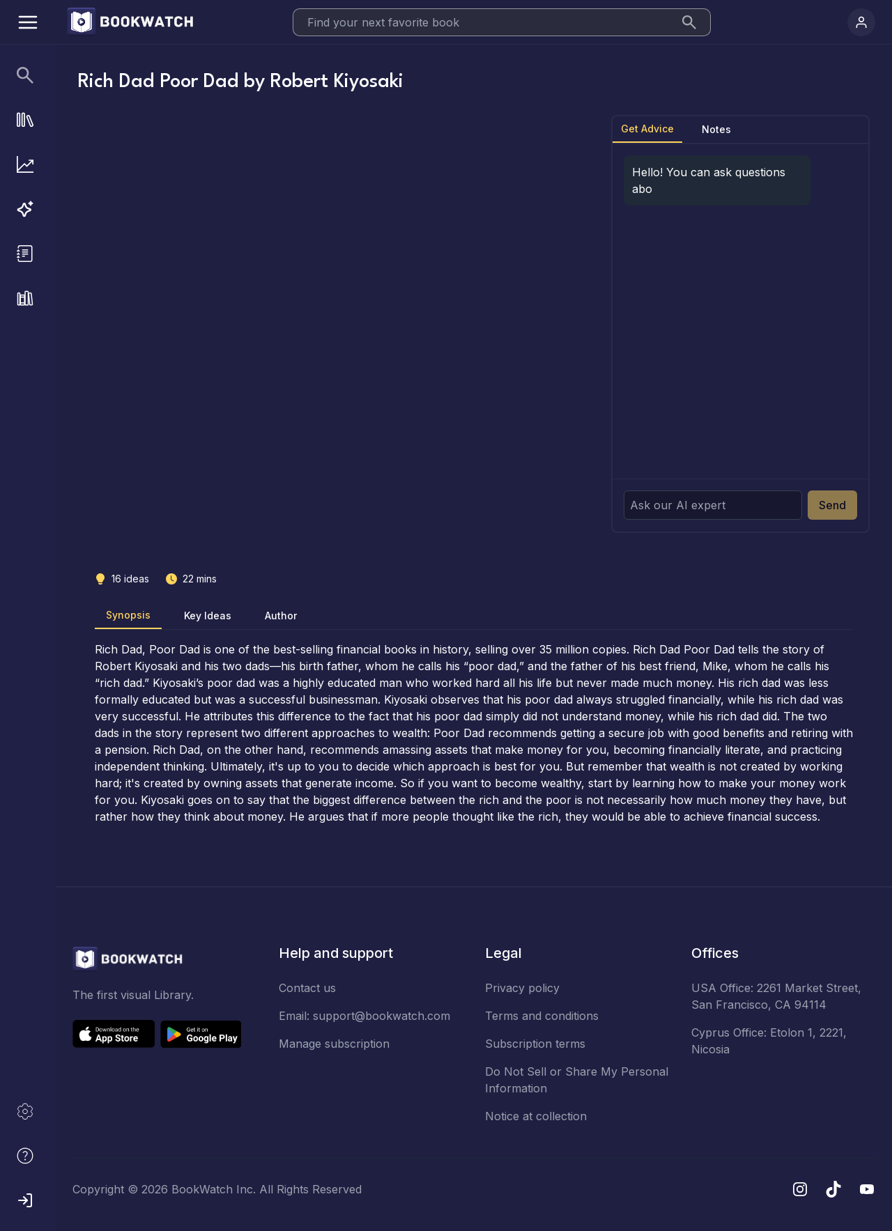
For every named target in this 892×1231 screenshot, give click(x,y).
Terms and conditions (542, 1016)
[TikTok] (833, 1189)
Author (281, 615)
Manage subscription (334, 1044)
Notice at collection (536, 1116)
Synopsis (128, 615)
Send (832, 505)
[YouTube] (867, 1189)
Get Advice (647, 128)
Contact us (307, 988)
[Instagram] (800, 1189)
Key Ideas (207, 615)
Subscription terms (535, 1044)
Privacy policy (522, 988)
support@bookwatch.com (381, 1016)
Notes (716, 129)
